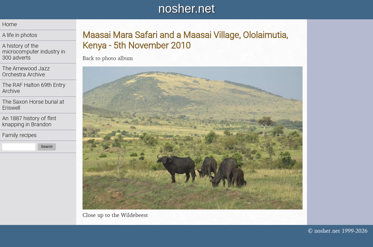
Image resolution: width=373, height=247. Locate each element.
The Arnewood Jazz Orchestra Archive (26, 71)
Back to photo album (108, 58)
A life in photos (19, 35)
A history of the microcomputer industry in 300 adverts (33, 52)
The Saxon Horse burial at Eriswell (33, 105)
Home (9, 24)
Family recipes (19, 135)
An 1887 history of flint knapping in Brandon (29, 121)
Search (47, 146)
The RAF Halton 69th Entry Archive (33, 88)
